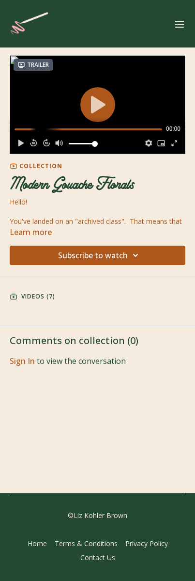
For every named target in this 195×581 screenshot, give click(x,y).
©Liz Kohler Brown (97, 515)
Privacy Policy (146, 543)
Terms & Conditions (86, 543)
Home (37, 543)
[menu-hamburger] (179, 23)
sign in (22, 361)
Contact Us (97, 557)
